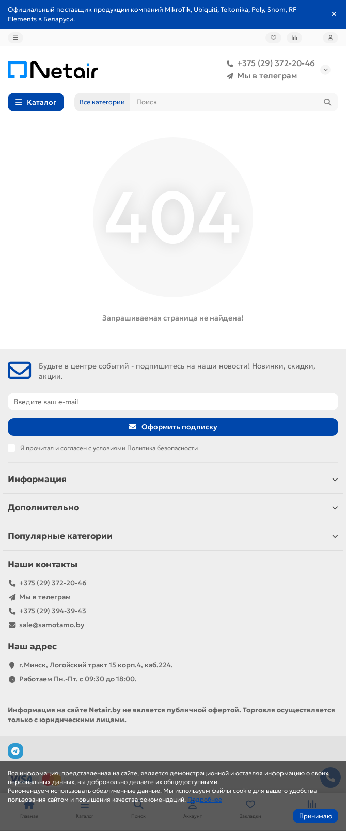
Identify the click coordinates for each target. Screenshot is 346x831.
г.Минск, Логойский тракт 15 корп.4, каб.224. (96, 665)
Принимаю (315, 816)
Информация (173, 479)
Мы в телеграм (260, 76)
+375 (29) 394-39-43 (52, 610)
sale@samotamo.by (51, 624)
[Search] (234, 102)
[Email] (173, 401)
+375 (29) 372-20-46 (269, 63)
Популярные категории (173, 536)
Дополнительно (173, 507)
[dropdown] (15, 37)
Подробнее (204, 799)
